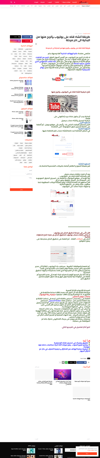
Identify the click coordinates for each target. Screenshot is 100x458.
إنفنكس (48, 6)
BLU (31, 61)
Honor (19, 51)
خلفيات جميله (20, 145)
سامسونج (78, 6)
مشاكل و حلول (28, 145)
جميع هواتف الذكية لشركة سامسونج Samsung (16, 101)
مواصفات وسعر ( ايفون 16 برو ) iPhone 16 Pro (16, 132)
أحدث (88, 439)
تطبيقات (42, 2)
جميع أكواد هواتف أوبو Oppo (82, 381)
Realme (14, 51)
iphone (19, 59)
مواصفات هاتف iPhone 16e (17, 119)
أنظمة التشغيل (28, 150)
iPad (31, 64)
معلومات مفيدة (78, 33)
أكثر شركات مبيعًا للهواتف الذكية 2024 (81, 399)
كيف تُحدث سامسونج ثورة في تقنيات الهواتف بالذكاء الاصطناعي (63, 383)
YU (24, 71)
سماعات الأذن (18, 160)
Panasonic (14, 64)
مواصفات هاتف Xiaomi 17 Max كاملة (45, 449)
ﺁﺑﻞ (24, 155)
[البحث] (11, 2)
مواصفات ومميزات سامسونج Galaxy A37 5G (17, 88)
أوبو (64, 6)
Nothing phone (28, 73)
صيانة (21, 162)
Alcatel (24, 59)
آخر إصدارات (23, 158)
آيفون (73, 6)
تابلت (14, 145)
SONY (15, 56)
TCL (21, 66)
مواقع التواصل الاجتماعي (21, 153)
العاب (20, 155)
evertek (25, 68)
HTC (18, 6)
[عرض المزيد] (60, 362)
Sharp (30, 68)
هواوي (57, 6)
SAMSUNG (20, 49)
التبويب (50, 2)
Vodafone (29, 71)
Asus (20, 56)
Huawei (30, 51)
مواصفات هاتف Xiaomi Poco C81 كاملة (46, 456)
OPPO (24, 51)
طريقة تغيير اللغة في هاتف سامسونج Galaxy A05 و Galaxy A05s (44, 383)
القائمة (57, 2)
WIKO (26, 64)
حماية (25, 162)
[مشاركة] (36, 44)
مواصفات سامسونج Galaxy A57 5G (16, 81)
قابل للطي (29, 158)
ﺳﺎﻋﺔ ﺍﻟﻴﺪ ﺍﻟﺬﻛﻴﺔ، (28, 148)
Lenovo (25, 56)
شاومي (68, 6)
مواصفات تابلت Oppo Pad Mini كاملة (18, 449)
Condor (22, 61)
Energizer (21, 64)
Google (16, 61)
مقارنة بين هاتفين (19, 150)
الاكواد (30, 153)
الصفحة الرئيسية (86, 33)
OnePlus (23, 6)
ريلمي (28, 6)
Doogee (19, 68)
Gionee (30, 66)
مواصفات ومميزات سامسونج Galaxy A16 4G (17, 94)
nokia (15, 54)
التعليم (30, 162)
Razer (14, 68)
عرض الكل (37, 366)
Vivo (15, 49)
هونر (53, 6)
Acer (21, 71)
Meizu (14, 59)
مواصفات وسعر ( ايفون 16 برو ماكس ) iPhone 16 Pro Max (16, 127)
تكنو (15, 6)
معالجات (30, 160)
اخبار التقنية (29, 155)
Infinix (24, 54)
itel (22, 73)
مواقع (24, 160)
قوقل (35, 6)
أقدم (37, 439)
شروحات (36, 2)
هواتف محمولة (66, 2)
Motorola (30, 54)
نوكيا (44, 6)
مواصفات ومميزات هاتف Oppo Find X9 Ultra (18, 456)
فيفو (61, 6)
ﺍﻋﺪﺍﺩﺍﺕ (79, 239)
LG (11, 54)
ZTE (32, 6)
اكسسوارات (15, 158)
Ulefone (16, 66)
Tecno (30, 56)
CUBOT (16, 71)
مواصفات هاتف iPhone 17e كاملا (17, 112)
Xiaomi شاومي (28, 49)
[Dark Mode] (14, 2)
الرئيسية (74, 2)
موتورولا (40, 6)
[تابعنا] (12, 6)
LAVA (25, 66)
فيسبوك (15, 155)
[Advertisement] (50, 20)
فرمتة (21, 143)
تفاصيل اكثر (91, 450)
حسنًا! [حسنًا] (87, 454)
